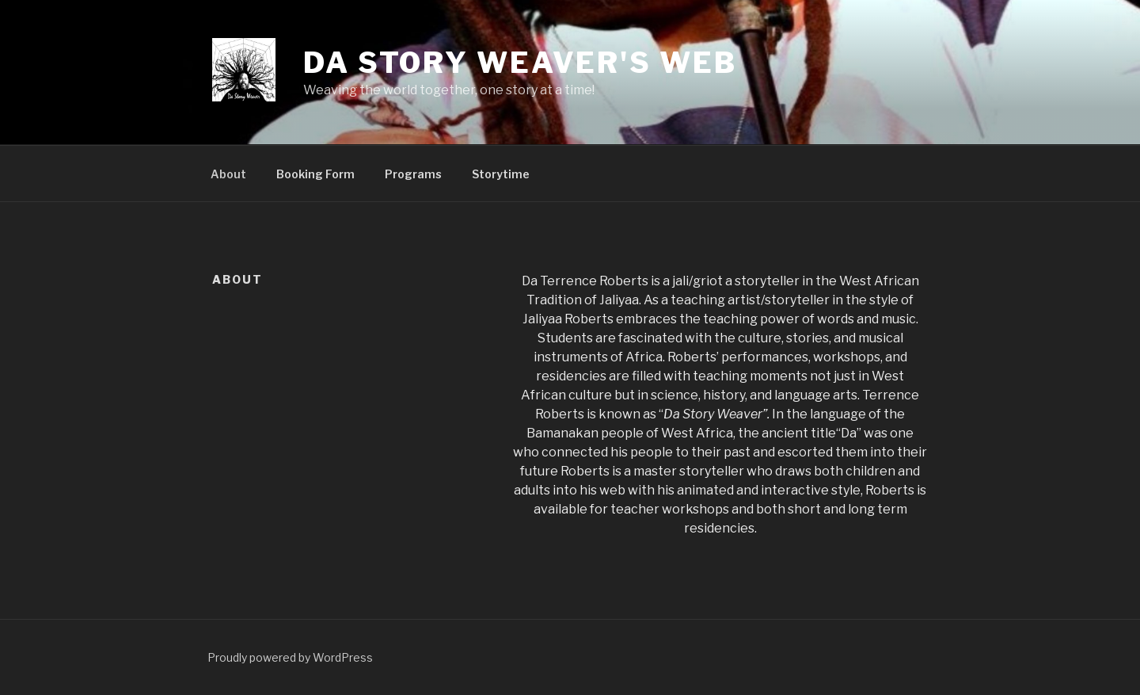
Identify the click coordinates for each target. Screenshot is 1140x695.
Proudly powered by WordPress (290, 657)
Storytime (501, 174)
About (228, 174)
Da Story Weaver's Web (519, 62)
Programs (413, 174)
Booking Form (315, 174)
